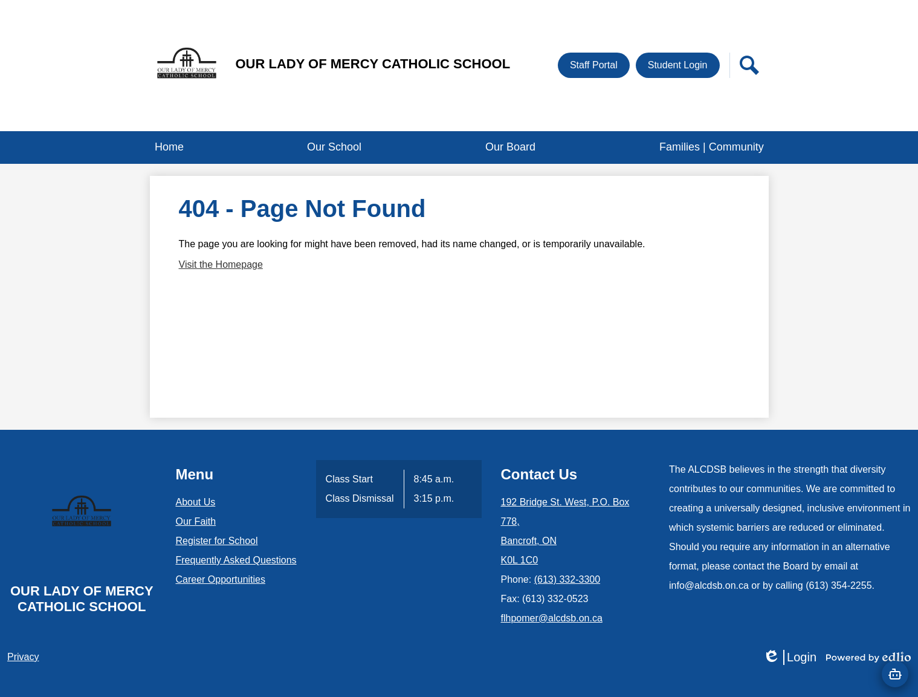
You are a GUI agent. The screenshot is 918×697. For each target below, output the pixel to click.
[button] (334, 147)
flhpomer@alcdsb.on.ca (552, 618)
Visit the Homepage (221, 264)
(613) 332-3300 (567, 579)
